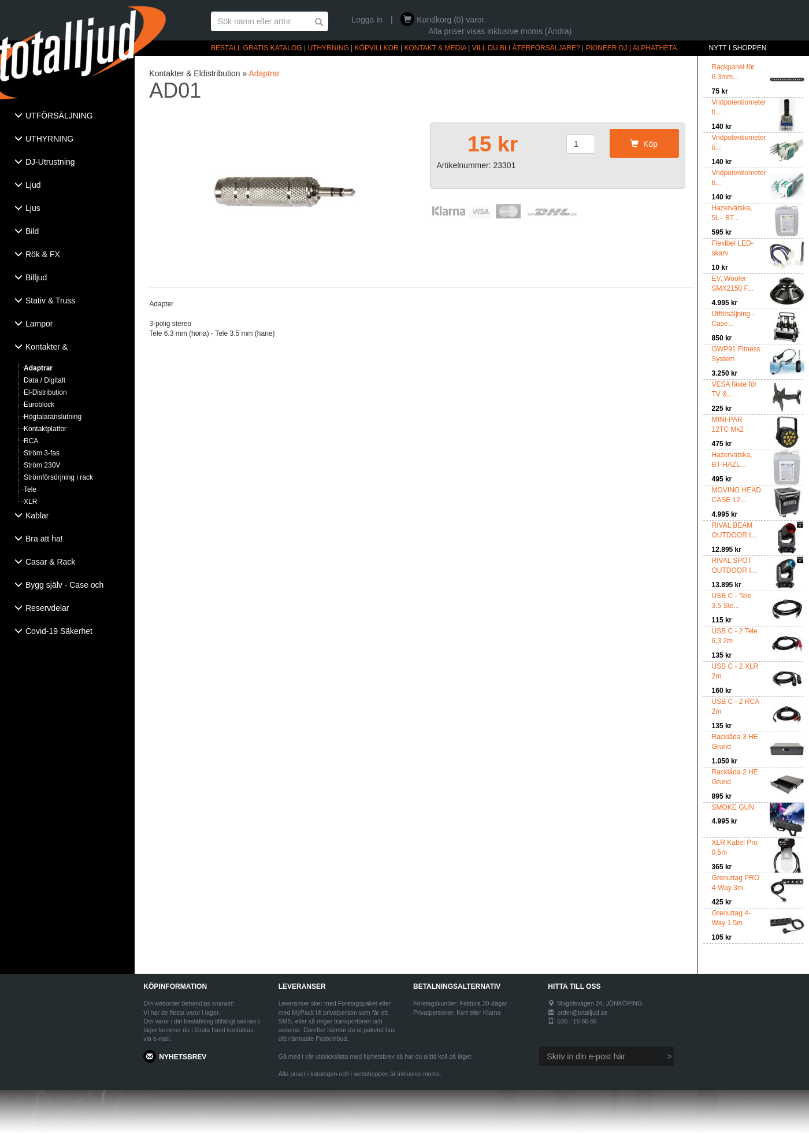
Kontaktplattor (45, 429)
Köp (644, 144)
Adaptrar (38, 368)
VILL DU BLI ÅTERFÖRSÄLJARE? (526, 48)
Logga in (367, 19)
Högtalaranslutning (52, 417)
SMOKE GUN (733, 807)
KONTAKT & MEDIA (435, 48)
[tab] (67, 116)
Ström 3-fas (42, 453)
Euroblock (39, 404)
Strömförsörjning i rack (58, 477)
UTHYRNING (327, 48)
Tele (30, 489)
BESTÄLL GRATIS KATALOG (256, 48)
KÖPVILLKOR (377, 48)
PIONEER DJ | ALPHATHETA (631, 48)
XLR (30, 502)
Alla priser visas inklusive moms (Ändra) (500, 31)
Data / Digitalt (44, 380)
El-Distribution (45, 392)
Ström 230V (42, 465)
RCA (31, 441)
